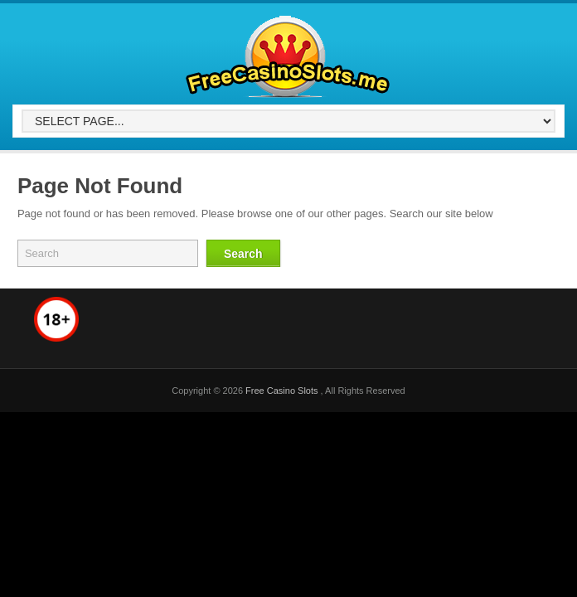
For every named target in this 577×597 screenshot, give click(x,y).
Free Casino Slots (282, 391)
